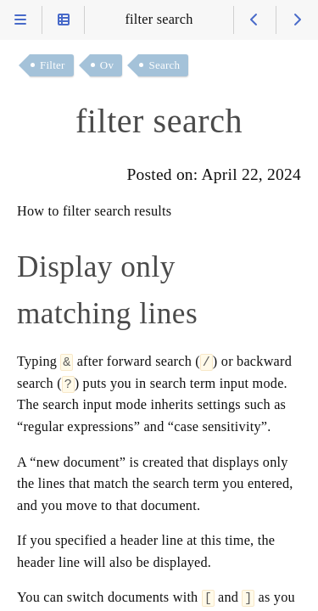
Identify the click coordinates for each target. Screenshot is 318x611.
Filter (52, 65)
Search (164, 65)
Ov (107, 65)
